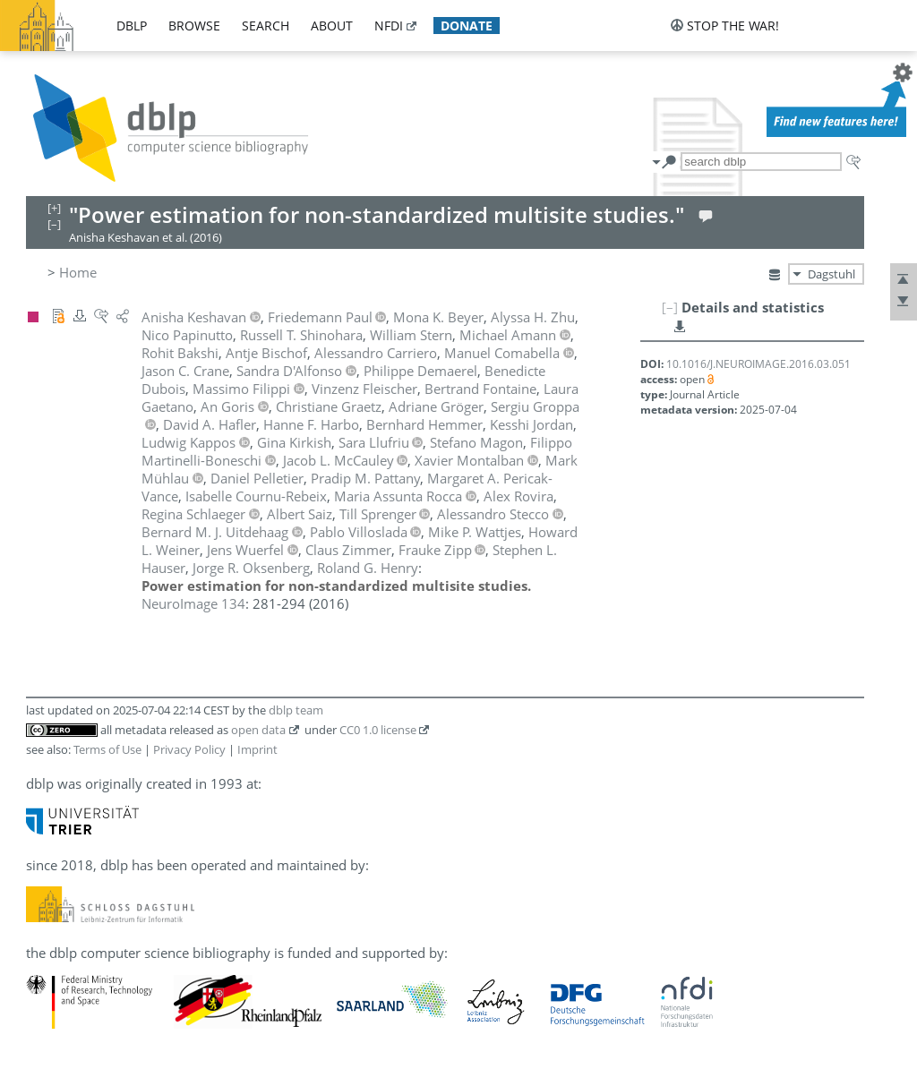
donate (467, 25)
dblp (131, 25)
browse (194, 25)
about (332, 25)
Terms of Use (107, 749)
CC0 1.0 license (377, 730)
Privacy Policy (189, 749)
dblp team (296, 710)
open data (258, 730)
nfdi (388, 25)
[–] (670, 307)
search (265, 25)
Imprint (257, 749)
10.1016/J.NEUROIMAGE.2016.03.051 (758, 364)
